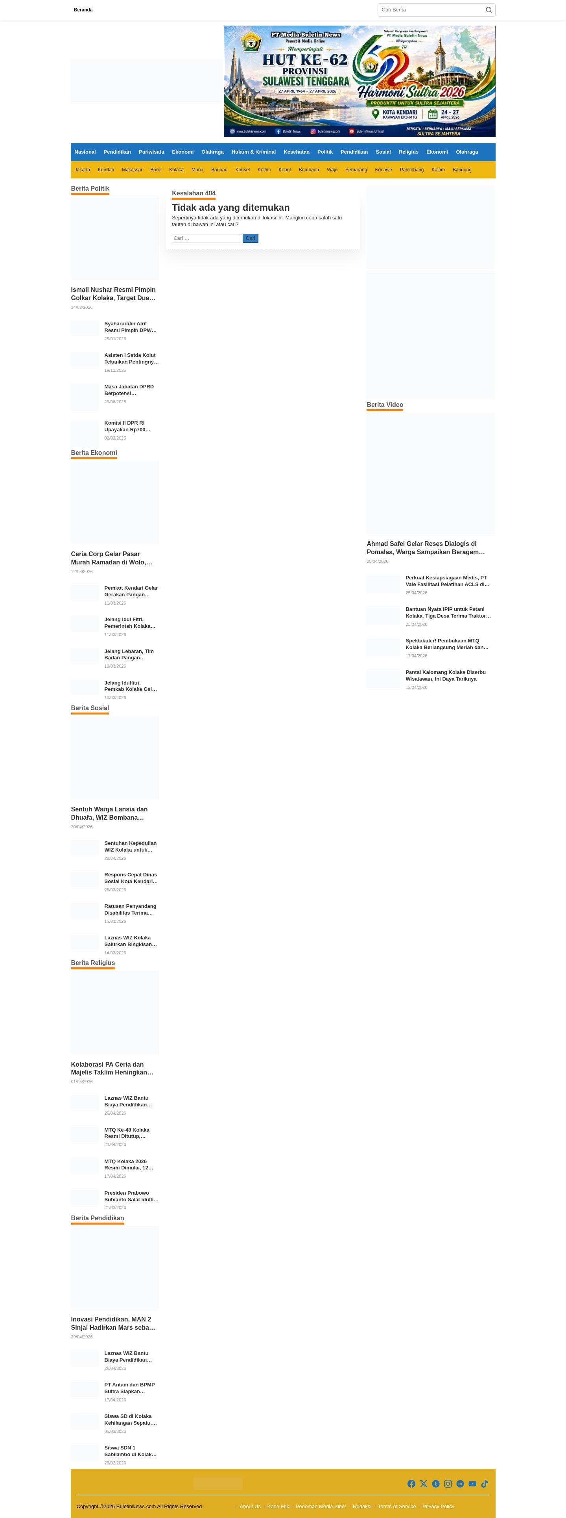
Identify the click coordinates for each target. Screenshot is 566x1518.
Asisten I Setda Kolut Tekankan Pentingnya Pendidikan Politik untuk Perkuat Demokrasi (131, 359)
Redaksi (362, 1506)
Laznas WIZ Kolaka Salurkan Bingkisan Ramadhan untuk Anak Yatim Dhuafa (128, 941)
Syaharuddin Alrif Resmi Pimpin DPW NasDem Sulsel (128, 327)
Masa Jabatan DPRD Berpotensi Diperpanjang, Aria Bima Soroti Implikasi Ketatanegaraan (131, 390)
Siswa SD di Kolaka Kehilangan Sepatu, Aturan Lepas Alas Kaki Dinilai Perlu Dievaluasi (128, 1420)
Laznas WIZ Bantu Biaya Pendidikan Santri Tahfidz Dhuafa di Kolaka (131, 1101)
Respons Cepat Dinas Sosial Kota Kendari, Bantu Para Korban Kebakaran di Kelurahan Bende (131, 878)
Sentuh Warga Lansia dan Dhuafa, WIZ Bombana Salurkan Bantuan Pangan (110, 814)
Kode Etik (278, 1506)
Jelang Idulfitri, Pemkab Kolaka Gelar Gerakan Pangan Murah (131, 686)
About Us (250, 1506)
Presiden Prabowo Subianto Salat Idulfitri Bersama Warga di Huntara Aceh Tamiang (132, 1196)
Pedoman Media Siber (321, 1506)
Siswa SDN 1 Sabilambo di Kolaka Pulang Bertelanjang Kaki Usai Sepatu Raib (132, 1451)
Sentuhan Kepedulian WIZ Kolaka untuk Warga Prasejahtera (131, 847)
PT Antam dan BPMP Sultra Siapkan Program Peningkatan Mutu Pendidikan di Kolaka (131, 1388)
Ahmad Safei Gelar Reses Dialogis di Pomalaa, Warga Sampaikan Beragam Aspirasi (423, 548)
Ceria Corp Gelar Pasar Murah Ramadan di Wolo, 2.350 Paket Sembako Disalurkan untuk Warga (108, 559)
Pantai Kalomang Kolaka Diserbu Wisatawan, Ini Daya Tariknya (446, 675)
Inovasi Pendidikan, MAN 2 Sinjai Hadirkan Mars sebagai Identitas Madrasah (114, 1324)
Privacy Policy (438, 1506)
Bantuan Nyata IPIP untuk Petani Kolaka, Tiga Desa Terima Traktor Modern (446, 613)
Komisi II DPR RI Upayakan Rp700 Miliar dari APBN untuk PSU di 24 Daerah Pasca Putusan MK (125, 426)
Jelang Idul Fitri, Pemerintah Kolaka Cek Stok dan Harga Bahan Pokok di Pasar (132, 623)
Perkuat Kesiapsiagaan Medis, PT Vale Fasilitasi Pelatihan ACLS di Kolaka (446, 581)
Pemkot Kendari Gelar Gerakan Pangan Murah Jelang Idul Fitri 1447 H (132, 591)
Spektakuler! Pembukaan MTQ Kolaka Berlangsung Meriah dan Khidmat (444, 644)
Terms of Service (397, 1506)
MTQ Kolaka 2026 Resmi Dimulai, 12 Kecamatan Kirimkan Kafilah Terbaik (130, 1165)
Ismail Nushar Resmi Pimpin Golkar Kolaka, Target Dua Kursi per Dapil (113, 294)
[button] (489, 10)
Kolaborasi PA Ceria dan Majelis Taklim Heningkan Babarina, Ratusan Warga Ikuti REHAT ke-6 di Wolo (109, 1069)
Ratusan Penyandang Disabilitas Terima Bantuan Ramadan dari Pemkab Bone (131, 910)
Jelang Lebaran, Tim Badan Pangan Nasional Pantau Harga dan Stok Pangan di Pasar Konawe (129, 655)
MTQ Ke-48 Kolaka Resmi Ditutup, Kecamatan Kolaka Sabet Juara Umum (128, 1133)
